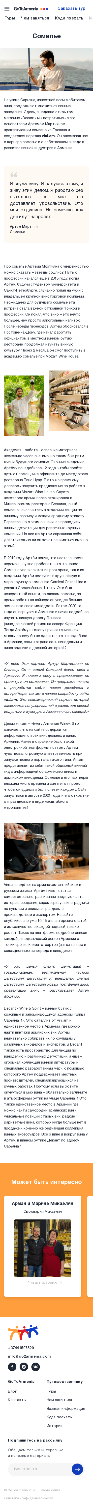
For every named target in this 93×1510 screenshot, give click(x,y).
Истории (55, 1426)
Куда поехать (69, 18)
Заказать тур (71, 8)
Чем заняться (35, 18)
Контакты (17, 1400)
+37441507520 (21, 1348)
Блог (12, 1391)
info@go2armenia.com (29, 1356)
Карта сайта (50, 1490)
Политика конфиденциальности (28, 1498)
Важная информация (66, 1409)
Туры (9, 18)
